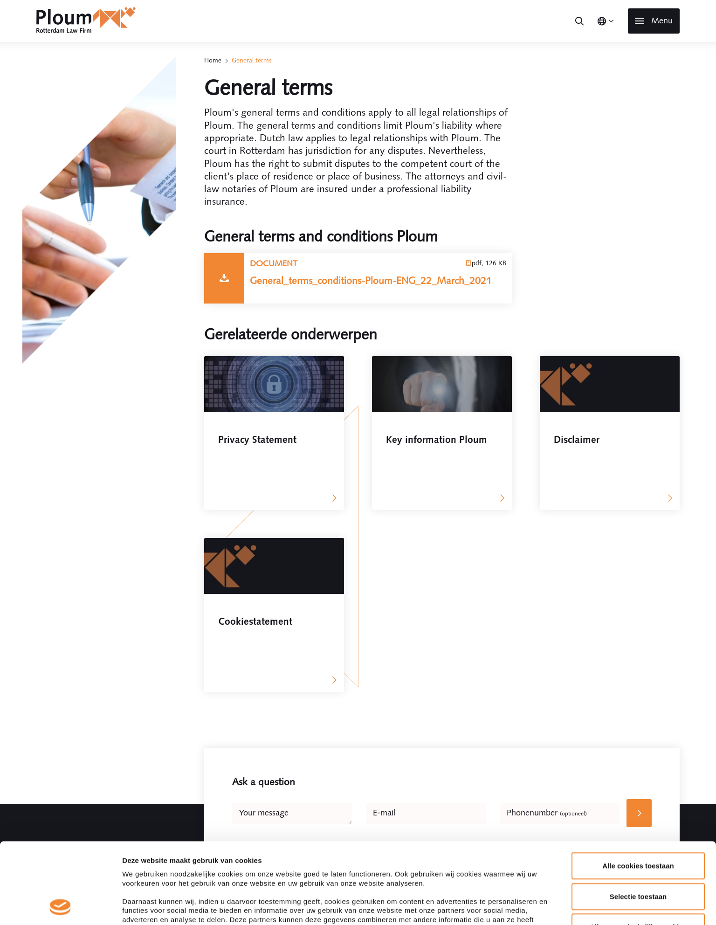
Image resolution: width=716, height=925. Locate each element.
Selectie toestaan (638, 716)
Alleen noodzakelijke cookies (638, 747)
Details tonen (504, 802)
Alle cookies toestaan (638, 686)
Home (212, 60)
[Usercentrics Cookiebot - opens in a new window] (60, 802)
